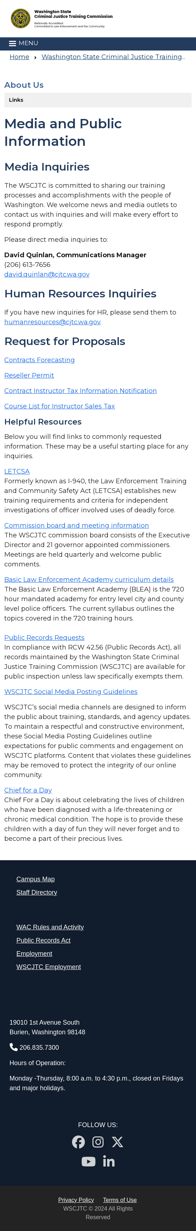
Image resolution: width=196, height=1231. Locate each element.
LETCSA (17, 471)
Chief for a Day (28, 790)
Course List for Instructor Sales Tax (59, 406)
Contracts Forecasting (39, 360)
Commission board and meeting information (76, 526)
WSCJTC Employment (48, 967)
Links (16, 100)
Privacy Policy (76, 1200)
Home (19, 57)
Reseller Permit (29, 375)
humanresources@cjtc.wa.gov (52, 322)
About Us (24, 85)
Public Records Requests (44, 638)
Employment (34, 953)
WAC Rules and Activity (50, 927)
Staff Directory (36, 892)
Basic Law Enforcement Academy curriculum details (89, 580)
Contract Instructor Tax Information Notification (80, 391)
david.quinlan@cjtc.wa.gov (47, 274)
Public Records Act (43, 940)
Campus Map (35, 879)
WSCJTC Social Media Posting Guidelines (71, 692)
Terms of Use (120, 1200)
